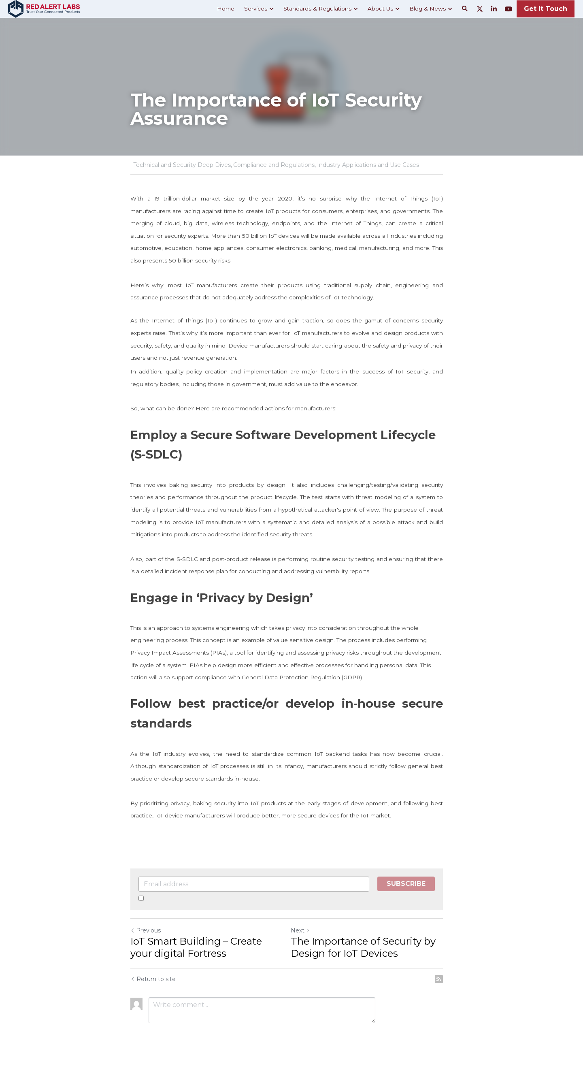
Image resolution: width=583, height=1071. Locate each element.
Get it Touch (545, 9)
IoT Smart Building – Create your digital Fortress (208, 947)
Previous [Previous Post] (145, 930)
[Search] (465, 9)
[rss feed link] (449, 979)
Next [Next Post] (305, 930)
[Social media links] (480, 9)
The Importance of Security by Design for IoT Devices (368, 947)
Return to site (153, 979)
